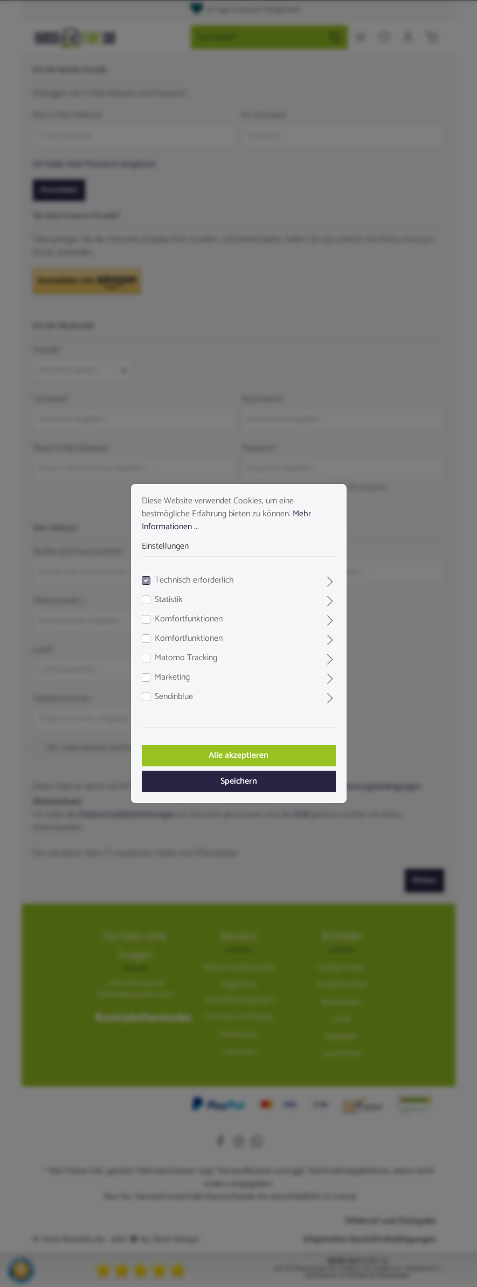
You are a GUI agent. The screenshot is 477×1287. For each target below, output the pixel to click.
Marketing (172, 677)
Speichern (238, 781)
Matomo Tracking (186, 658)
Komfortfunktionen (189, 619)
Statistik (169, 599)
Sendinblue (174, 696)
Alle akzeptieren (238, 755)
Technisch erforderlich (194, 580)
